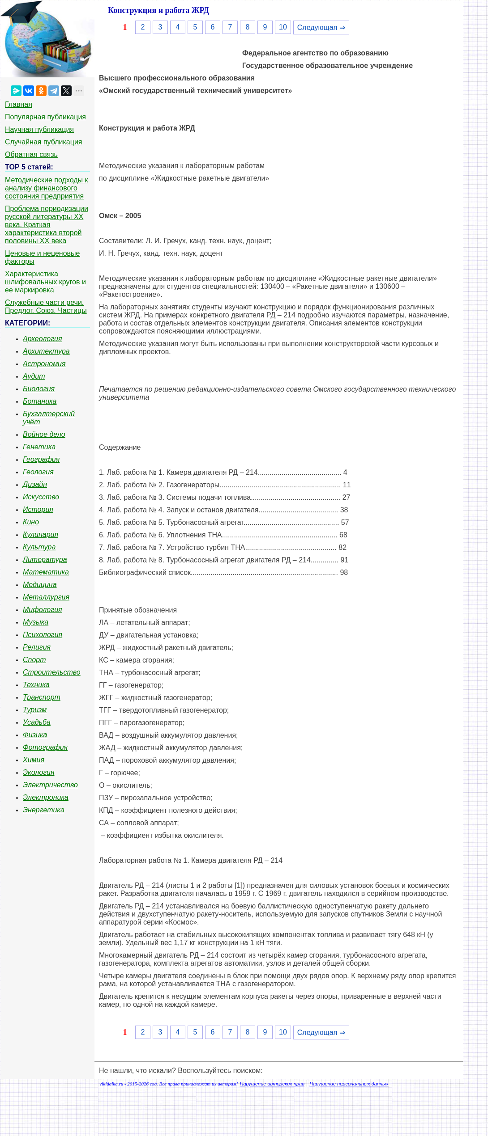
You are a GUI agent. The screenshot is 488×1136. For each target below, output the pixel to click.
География (41, 459)
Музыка (35, 622)
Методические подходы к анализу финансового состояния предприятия (46, 188)
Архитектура (46, 351)
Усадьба (37, 722)
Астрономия (44, 363)
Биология (39, 389)
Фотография (45, 747)
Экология (38, 772)
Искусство (41, 497)
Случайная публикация (43, 142)
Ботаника (40, 401)
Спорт (34, 659)
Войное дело (44, 434)
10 (283, 27)
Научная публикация (39, 129)
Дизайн (35, 484)
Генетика (39, 447)
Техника (36, 684)
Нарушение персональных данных (349, 1083)
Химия (33, 760)
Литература (45, 559)
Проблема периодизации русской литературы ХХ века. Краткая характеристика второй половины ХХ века (46, 225)
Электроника (45, 797)
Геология (38, 472)
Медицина (40, 584)
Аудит (34, 376)
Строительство (52, 672)
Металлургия (46, 597)
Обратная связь (31, 154)
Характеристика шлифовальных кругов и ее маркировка (45, 282)
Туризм (35, 710)
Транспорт (41, 697)
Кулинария (40, 534)
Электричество (50, 785)
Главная (18, 104)
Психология (42, 634)
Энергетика (43, 810)
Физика (35, 735)
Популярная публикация (45, 117)
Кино (31, 522)
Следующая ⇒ (321, 27)
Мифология (42, 609)
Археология (42, 338)
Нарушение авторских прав (272, 1083)
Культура (39, 547)
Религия (37, 647)
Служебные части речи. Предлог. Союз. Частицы (46, 306)
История (38, 509)
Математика (46, 572)
